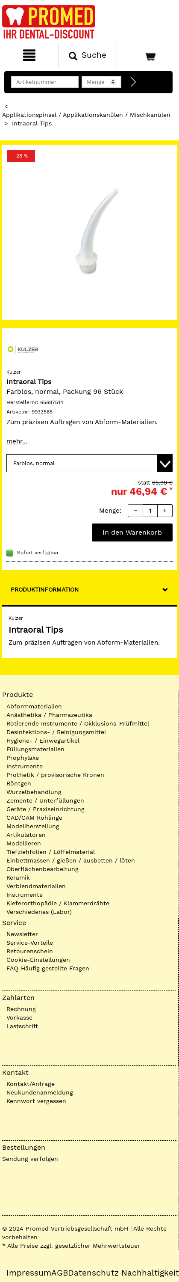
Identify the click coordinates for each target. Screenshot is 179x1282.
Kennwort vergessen (36, 1101)
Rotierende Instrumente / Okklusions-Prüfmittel (77, 723)
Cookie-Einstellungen (38, 959)
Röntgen (18, 783)
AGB (59, 1273)
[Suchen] (88, 55)
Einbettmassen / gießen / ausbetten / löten (70, 860)
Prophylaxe (22, 757)
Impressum (28, 1273)
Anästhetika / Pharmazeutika (49, 714)
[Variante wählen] (89, 463)
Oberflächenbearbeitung (42, 869)
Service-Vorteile (29, 942)
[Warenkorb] (147, 55)
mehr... (16, 441)
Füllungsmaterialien (35, 749)
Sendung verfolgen (30, 1158)
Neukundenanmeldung (39, 1092)
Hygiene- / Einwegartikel (42, 740)
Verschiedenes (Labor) (39, 911)
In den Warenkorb (132, 532)
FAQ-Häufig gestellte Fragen (47, 968)
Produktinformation (45, 589)
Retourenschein (29, 951)
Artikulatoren (26, 834)
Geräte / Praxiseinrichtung (45, 809)
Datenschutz (93, 1273)
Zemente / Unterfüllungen (45, 800)
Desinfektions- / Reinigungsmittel (56, 732)
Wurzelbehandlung (34, 791)
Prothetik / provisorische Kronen (55, 774)
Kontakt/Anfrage (30, 1083)
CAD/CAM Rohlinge (34, 817)
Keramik (18, 877)
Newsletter (22, 934)
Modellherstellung (32, 826)
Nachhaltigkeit (150, 1273)
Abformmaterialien (34, 706)
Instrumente (24, 766)
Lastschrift (22, 1026)
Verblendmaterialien (36, 886)
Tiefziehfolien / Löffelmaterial (50, 851)
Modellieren (23, 843)
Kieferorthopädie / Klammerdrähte (57, 903)
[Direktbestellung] (133, 82)
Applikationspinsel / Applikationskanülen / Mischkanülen (86, 114)
